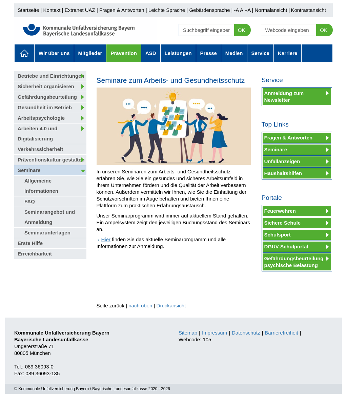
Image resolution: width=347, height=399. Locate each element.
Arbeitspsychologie (41, 118)
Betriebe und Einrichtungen (51, 76)
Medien (234, 53)
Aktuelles (24, 53)
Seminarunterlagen (47, 232)
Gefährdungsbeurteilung (47, 97)
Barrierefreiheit (281, 333)
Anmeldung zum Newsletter (284, 96)
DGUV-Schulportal (286, 246)
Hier (104, 239)
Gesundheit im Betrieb (45, 107)
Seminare (29, 170)
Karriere (288, 53)
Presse (208, 53)
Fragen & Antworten (121, 10)
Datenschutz (246, 333)
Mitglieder (90, 53)
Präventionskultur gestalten (51, 160)
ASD (150, 53)
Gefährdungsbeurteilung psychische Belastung (294, 261)
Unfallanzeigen (282, 161)
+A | (248, 10)
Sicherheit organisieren (46, 86)
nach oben (140, 305)
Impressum (214, 333)
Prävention (123, 53)
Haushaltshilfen (283, 173)
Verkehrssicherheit (40, 149)
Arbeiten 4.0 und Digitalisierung (38, 133)
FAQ (29, 201)
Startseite (28, 10)
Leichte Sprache (166, 10)
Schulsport (277, 235)
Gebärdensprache (209, 10)
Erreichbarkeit (35, 253)
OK (241, 30)
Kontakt (52, 10)
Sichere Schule (282, 223)
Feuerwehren (280, 211)
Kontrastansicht (308, 10)
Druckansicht (171, 305)
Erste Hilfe (30, 243)
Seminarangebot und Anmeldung (49, 217)
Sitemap (188, 333)
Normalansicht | (272, 10)
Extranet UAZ (80, 10)
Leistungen (178, 53)
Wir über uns (54, 53)
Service (260, 53)
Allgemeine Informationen (41, 186)
